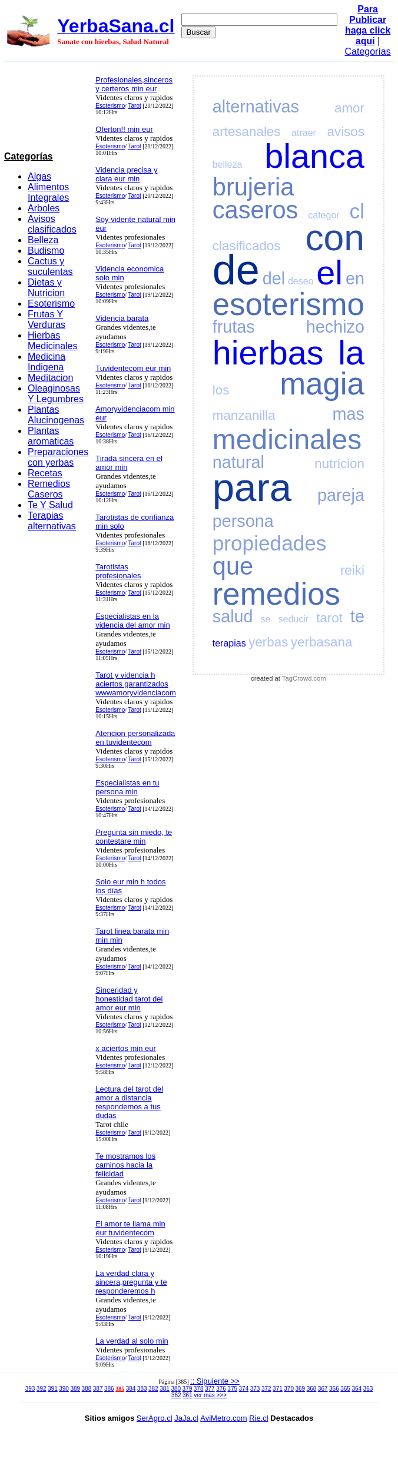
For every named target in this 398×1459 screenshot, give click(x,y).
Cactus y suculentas (50, 266)
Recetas (45, 473)
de (236, 269)
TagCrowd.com (304, 678)
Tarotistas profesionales (118, 571)
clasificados (247, 245)
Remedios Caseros (49, 489)
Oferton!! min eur (124, 129)
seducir (293, 619)
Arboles (43, 208)
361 (188, 1395)
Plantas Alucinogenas (56, 414)
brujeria (253, 187)
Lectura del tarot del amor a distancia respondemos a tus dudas (129, 1102)
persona (243, 521)
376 (221, 1388)
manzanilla (244, 415)
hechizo (335, 326)
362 (176, 1395)
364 (356, 1388)
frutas (234, 326)
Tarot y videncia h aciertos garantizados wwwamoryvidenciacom (135, 684)
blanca (314, 156)
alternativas (256, 106)
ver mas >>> (210, 1395)
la (351, 353)
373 (255, 1388)
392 (42, 1388)
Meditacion (50, 378)
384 (131, 1388)
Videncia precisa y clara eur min (126, 174)
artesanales (247, 131)
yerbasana (322, 642)
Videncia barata (121, 318)
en (355, 278)
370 (289, 1388)
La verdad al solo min (131, 1341)
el (329, 272)
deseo (301, 281)
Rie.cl (258, 1418)
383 (142, 1388)
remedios (276, 593)
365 (345, 1388)
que (233, 566)
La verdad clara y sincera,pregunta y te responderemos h (131, 1282)
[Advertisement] (46, 108)
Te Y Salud (50, 505)
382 (153, 1388)
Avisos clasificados (52, 224)
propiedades (270, 543)
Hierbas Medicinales (52, 340)
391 (53, 1388)
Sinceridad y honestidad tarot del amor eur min (128, 999)
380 (176, 1388)
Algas (39, 176)
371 (278, 1388)
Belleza (43, 240)
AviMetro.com (223, 1418)
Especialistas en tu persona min (127, 787)
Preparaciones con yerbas (58, 457)
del (274, 278)
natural (238, 462)
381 (165, 1388)
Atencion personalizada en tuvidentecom (135, 738)
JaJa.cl (186, 1418)
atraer (303, 133)
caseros (255, 210)
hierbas (268, 353)
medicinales (287, 439)
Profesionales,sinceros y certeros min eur (134, 84)
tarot (329, 618)
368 (312, 1388)
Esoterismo (51, 304)
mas (348, 413)
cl (357, 211)
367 (323, 1388)
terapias (229, 643)
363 (368, 1388)
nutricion (339, 463)
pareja (340, 495)
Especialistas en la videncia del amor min (132, 620)
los (221, 390)
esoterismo (288, 304)
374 (244, 1388)
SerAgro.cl (155, 1418)
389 (75, 1388)
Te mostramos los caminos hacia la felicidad (125, 1165)
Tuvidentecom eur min (133, 368)
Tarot (134, 105)
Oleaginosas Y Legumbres (56, 393)
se (266, 619)
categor (323, 215)
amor (349, 108)
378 (199, 1388)
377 (210, 1388)
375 (232, 1388)
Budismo (46, 251)
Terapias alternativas (52, 520)
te (357, 616)
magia (322, 383)
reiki (352, 570)
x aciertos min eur (125, 1048)
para (252, 487)
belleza (228, 165)
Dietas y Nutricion (46, 287)
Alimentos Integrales (48, 192)
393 (30, 1388)
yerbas (268, 642)
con (334, 237)
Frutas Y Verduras (46, 319)
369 (300, 1388)
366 (334, 1388)
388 (87, 1388)
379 (188, 1388)
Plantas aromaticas (51, 436)
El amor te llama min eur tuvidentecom (130, 1228)
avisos (345, 131)
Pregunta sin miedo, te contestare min (133, 836)
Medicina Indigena (46, 362)
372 (266, 1388)
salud (233, 616)
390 (64, 1388)
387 (98, 1388)
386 (109, 1388)
